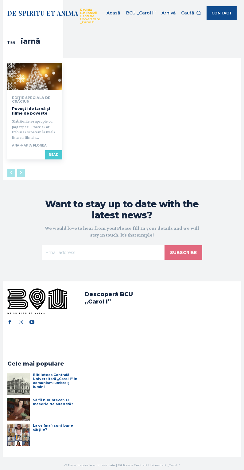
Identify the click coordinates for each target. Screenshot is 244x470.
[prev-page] (11, 172)
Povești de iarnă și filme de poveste (31, 110)
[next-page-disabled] (21, 172)
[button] (191, 12)
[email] (103, 252)
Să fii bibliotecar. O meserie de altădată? (53, 398)
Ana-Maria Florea (29, 145)
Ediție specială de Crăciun (29, 99)
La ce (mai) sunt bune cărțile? (53, 424)
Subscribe (183, 252)
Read (54, 154)
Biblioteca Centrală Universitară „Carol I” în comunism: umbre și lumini (55, 377)
